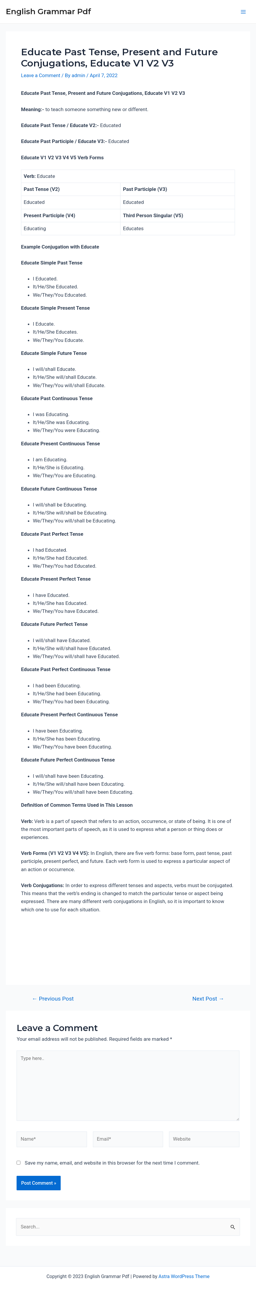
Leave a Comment (41, 75)
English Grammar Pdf (48, 11)
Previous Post (53, 998)
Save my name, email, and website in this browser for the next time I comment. (112, 1165)
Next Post (208, 998)
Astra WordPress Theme (184, 1276)
